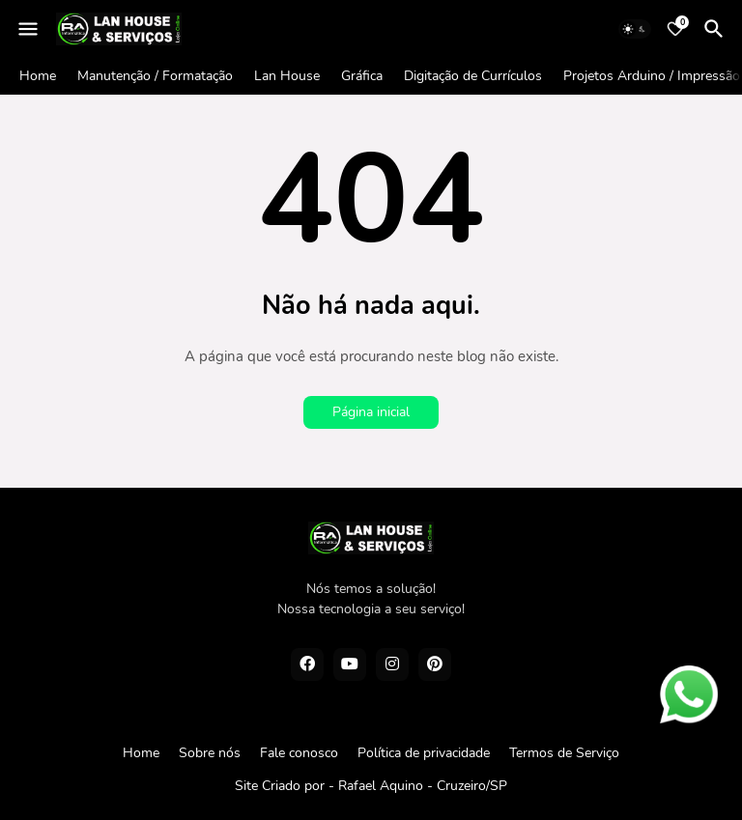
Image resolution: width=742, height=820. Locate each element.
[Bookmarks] (675, 29)
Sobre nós (210, 753)
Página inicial (371, 412)
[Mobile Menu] (28, 29)
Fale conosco (299, 753)
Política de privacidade (423, 753)
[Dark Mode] (634, 29)
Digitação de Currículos (473, 76)
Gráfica (362, 76)
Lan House (287, 76)
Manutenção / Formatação (155, 76)
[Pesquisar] (717, 29)
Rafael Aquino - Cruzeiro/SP (422, 786)
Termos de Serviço (564, 753)
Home (37, 76)
